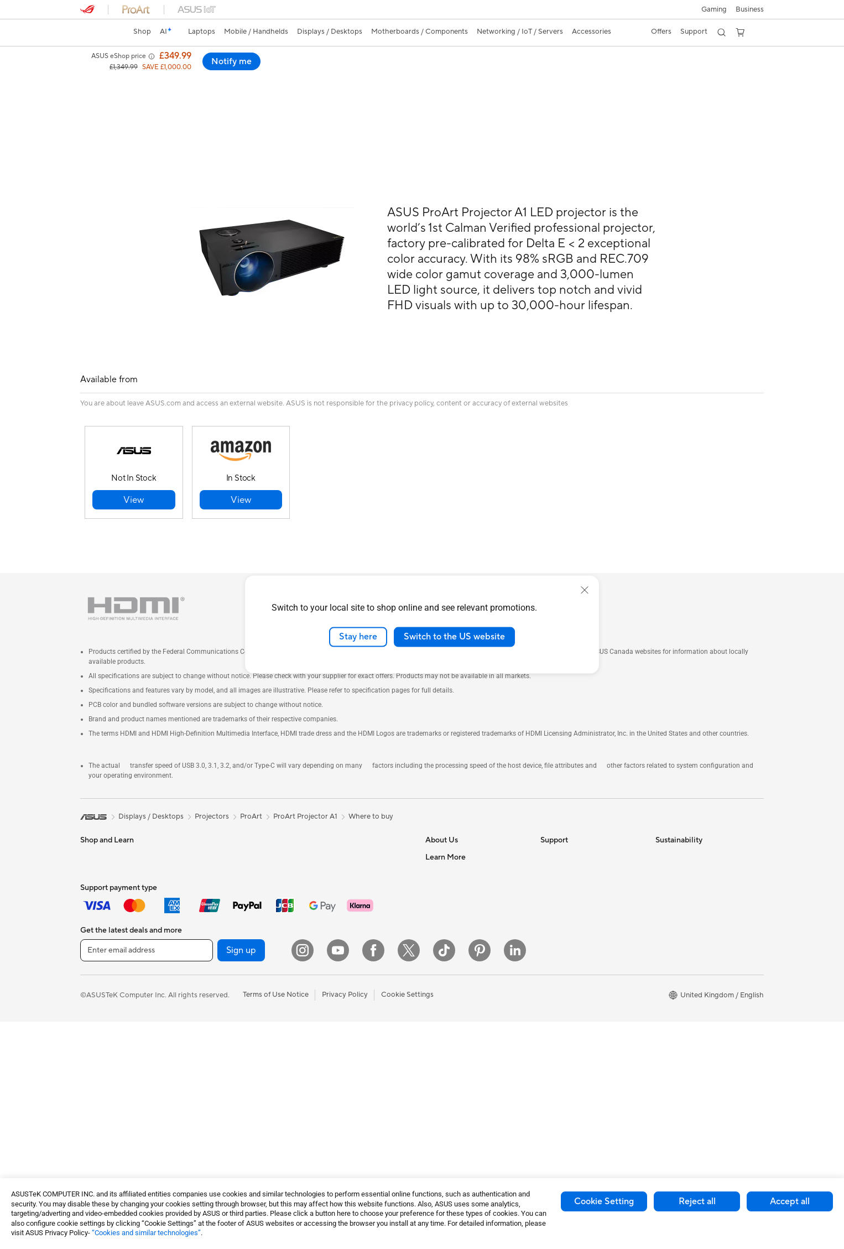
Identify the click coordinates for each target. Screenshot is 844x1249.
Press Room (445, 898)
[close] (584, 590)
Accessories (99, 932)
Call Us (552, 898)
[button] (714, 9)
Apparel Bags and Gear (346, 1007)
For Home (96, 849)
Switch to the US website (454, 636)
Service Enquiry (565, 848)
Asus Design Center (457, 1040)
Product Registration (574, 865)
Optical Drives (218, 1031)
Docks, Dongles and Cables (353, 1090)
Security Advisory (569, 914)
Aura (433, 1073)
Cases (205, 965)
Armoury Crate (450, 1057)
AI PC (434, 1023)
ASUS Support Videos (576, 931)
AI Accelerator (218, 1048)
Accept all (790, 1201)
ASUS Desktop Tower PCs (123, 1065)
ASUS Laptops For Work (120, 882)
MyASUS (555, 948)
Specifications (147, 75)
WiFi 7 (205, 1082)
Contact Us (444, 848)
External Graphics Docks (235, 998)
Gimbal (320, 1040)
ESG (662, 832)
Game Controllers (338, 990)
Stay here (358, 636)
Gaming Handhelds (111, 965)
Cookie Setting (604, 1201)
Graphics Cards (220, 915)
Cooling (208, 932)
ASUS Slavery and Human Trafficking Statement (467, 936)
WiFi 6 (319, 832)
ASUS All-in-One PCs (114, 1049)
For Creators (101, 898)
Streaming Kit (331, 1023)
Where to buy (370, 791)
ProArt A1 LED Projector (141, 58)
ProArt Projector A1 (305, 791)
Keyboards (327, 940)
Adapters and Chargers (347, 1073)
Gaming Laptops (107, 915)
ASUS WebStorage (456, 914)
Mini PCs (209, 848)
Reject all (697, 1201)
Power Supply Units (227, 948)
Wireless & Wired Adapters (352, 907)
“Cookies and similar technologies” (146, 1233)
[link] (99, 33)
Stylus (319, 1057)
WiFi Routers (330, 848)
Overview (94, 75)
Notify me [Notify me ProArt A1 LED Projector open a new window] (735, 61)
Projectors (97, 1032)
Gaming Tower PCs (111, 1082)
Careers (438, 973)
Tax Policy (441, 957)
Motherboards (219, 898)
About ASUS (446, 832)
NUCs (205, 832)
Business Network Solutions (354, 890)
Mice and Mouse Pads (344, 957)
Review (197, 75)
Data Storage (217, 981)
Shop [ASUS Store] (142, 31)
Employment (446, 865)
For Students (101, 865)
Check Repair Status (574, 832)
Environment (676, 848)
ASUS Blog (443, 1007)
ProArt (251, 791)
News (434, 881)
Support (237, 75)
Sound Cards (216, 1015)
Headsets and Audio (341, 974)
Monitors (95, 1016)
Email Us (554, 881)
